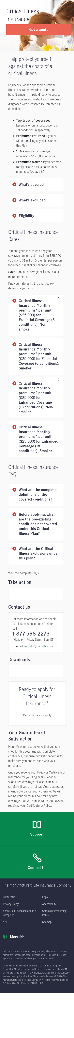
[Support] (37, 820)
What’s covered (31, 185)
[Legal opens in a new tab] (45, 889)
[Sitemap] (47, 913)
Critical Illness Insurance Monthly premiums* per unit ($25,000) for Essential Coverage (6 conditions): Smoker (39, 356)
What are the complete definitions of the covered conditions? (38, 494)
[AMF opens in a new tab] (5, 913)
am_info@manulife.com (38, 642)
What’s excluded (32, 200)
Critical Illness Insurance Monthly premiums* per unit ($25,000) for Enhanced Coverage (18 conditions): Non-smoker (39, 397)
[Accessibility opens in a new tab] (49, 895)
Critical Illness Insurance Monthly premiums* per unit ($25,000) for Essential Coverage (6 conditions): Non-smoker (39, 315)
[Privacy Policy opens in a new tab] (11, 895)
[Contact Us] (37, 853)
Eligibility (26, 216)
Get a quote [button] (38, 29)
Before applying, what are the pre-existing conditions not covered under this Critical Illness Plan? (38, 524)
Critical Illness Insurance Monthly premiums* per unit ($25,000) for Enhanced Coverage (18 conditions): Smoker (38, 439)
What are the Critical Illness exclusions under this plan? (39, 553)
